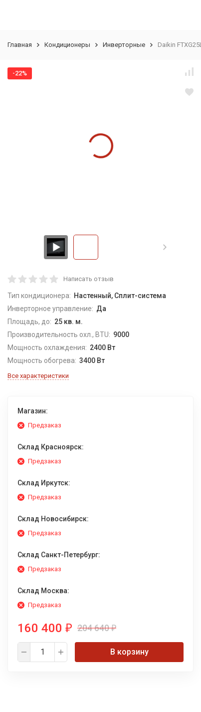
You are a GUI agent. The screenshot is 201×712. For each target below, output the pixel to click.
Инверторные (124, 44)
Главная (19, 44)
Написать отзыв (88, 279)
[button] (165, 247)
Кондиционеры (67, 44)
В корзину (129, 652)
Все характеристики (38, 375)
